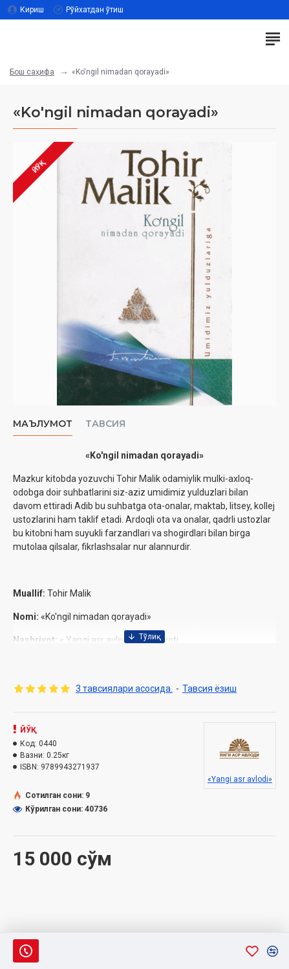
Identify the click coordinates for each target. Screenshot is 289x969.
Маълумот (42, 423)
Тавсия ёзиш (209, 688)
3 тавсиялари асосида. (124, 688)
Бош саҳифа (32, 71)
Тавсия (105, 423)
